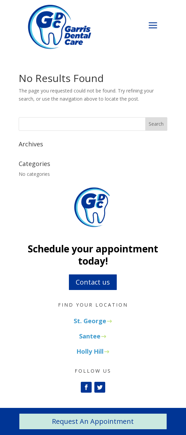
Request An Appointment (93, 421)
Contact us (93, 282)
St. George (90, 321)
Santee (89, 336)
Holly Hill (90, 351)
